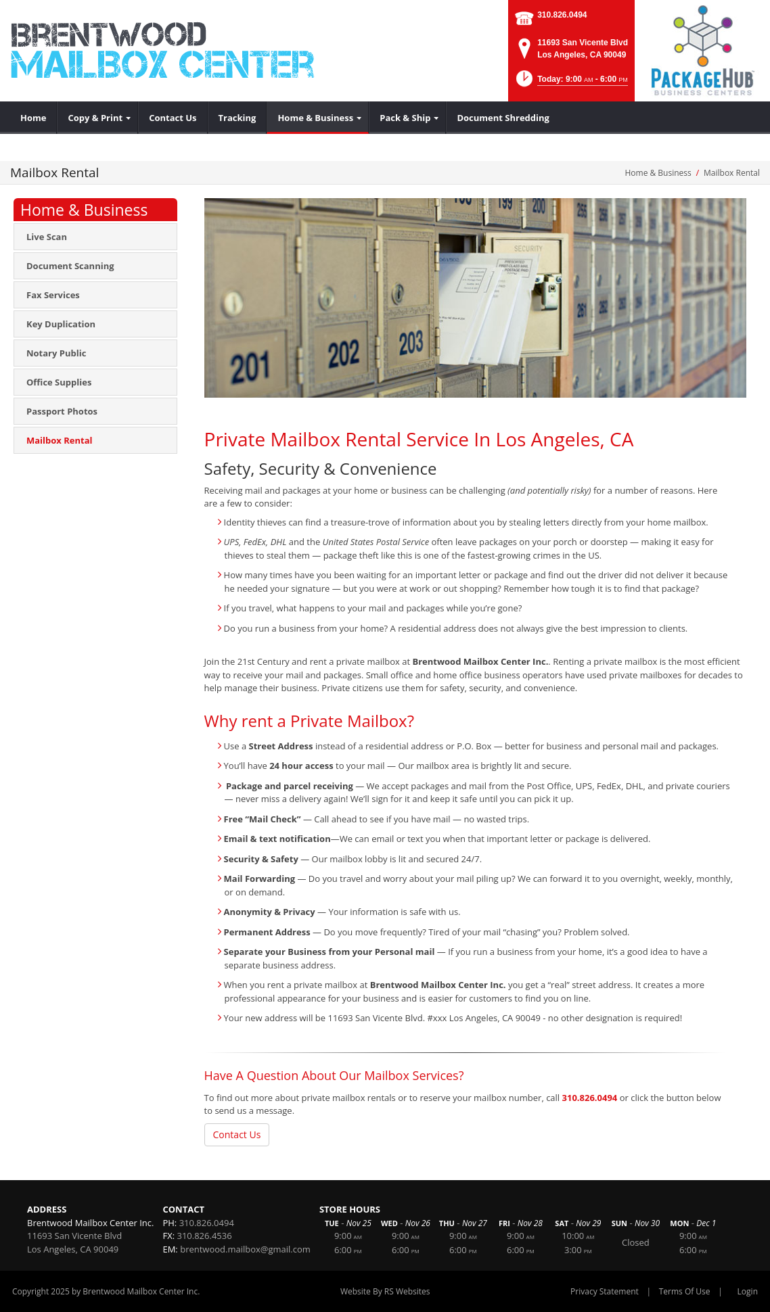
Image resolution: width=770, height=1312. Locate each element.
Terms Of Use (684, 1291)
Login (748, 1291)
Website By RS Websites (385, 1291)
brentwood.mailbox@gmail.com (245, 1249)
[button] (571, 82)
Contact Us (237, 1134)
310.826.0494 (562, 15)
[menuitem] (33, 117)
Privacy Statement (604, 1291)
